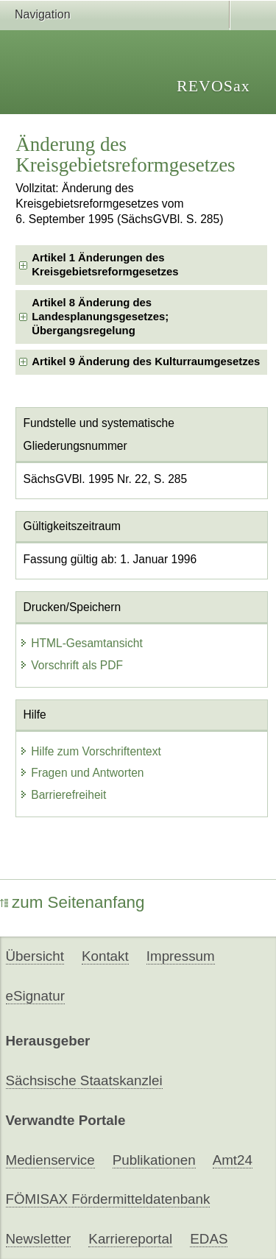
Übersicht (35, 956)
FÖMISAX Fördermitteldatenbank (108, 1199)
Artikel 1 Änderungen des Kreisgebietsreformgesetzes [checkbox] (105, 265)
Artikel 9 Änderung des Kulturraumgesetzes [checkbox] (146, 361)
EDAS (208, 1238)
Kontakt (105, 956)
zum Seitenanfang (72, 902)
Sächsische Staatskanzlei (84, 1080)
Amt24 (232, 1160)
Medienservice (50, 1160)
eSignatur (35, 996)
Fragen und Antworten (81, 772)
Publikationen (154, 1160)
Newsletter (38, 1238)
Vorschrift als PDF (71, 665)
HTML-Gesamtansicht (81, 643)
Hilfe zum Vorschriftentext (90, 751)
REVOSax (213, 86)
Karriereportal (130, 1238)
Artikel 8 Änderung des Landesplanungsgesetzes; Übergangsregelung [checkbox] (100, 317)
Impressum (180, 956)
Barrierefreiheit (62, 795)
